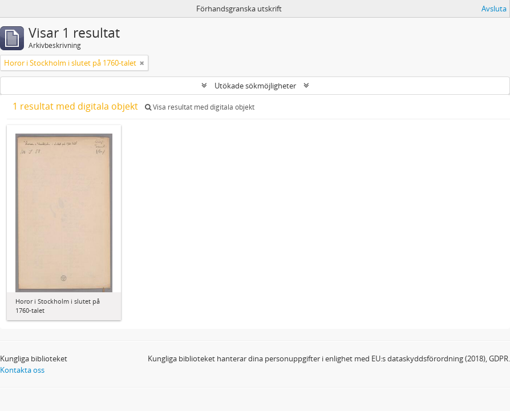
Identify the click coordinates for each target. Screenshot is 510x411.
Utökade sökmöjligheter (255, 85)
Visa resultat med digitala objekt (199, 107)
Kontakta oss (22, 370)
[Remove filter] (142, 62)
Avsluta (494, 8)
